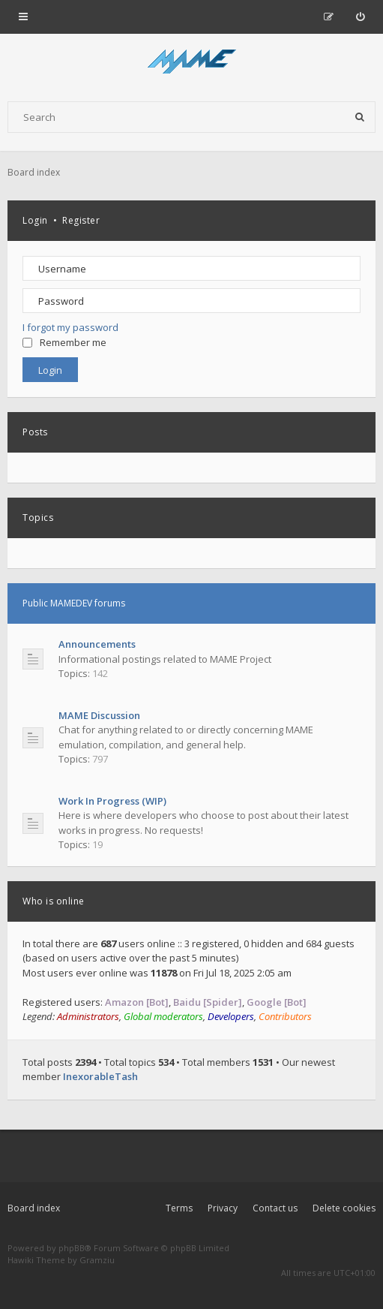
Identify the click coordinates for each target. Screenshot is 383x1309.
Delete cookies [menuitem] (344, 1208)
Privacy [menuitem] (223, 1208)
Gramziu (97, 1259)
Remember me (64, 342)
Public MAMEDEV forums (73, 603)
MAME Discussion (99, 715)
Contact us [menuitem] (275, 1208)
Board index (33, 1208)
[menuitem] (360, 16)
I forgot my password (70, 327)
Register (81, 220)
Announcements (97, 644)
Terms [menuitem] (179, 1208)
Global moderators (163, 1016)
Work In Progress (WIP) (112, 801)
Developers (231, 1016)
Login (35, 220)
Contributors (285, 1016)
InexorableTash (100, 1076)
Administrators (88, 1016)
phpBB (71, 1247)
